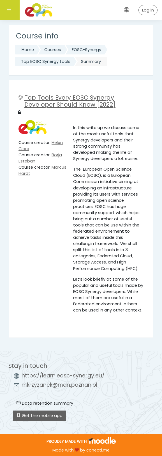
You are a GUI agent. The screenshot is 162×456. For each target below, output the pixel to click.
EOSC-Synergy (86, 49)
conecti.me (98, 450)
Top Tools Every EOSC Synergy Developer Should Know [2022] (69, 101)
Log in (148, 10)
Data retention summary (45, 403)
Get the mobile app (40, 415)
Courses (52, 49)
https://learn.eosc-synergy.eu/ (63, 375)
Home (28, 49)
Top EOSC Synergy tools (45, 61)
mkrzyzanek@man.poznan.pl (59, 385)
